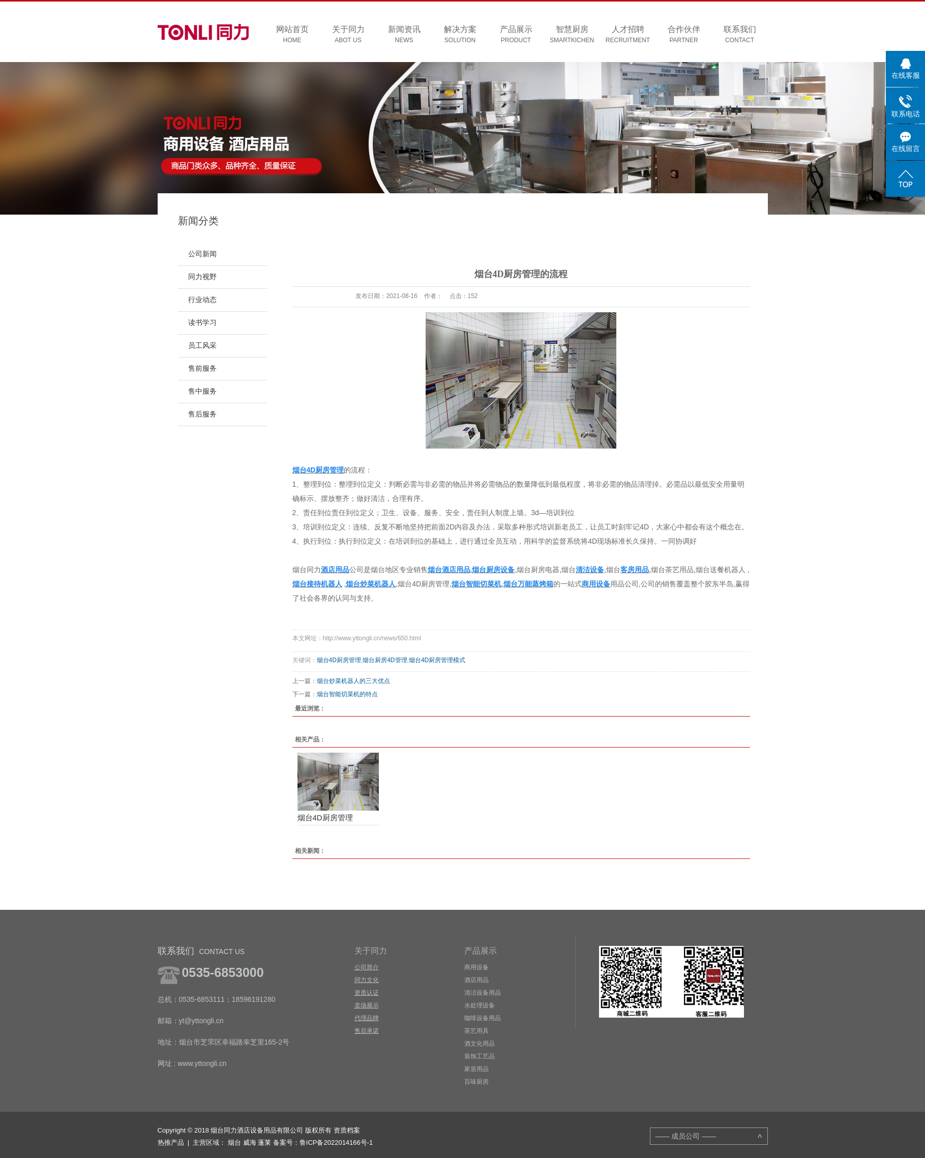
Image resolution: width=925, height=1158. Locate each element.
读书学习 (202, 322)
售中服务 (202, 391)
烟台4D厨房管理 (339, 660)
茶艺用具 (476, 1030)
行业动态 (202, 300)
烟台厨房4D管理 (385, 660)
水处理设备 (479, 1005)
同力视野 (202, 277)
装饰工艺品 (479, 1056)
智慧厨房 (572, 35)
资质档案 (347, 1130)
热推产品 (171, 1142)
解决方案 (460, 35)
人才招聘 (628, 35)
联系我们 (740, 35)
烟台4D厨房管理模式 (437, 660)
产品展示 (516, 35)
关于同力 (348, 35)
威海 (249, 1142)
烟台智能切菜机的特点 (347, 694)
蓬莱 (264, 1142)
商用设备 (476, 967)
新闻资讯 (404, 35)
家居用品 (476, 1069)
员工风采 (202, 345)
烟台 (234, 1142)
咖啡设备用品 (482, 1018)
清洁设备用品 (482, 992)
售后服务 (202, 414)
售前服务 (202, 368)
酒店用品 (476, 980)
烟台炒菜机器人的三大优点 (353, 681)
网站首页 (292, 35)
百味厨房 (476, 1081)
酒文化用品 (479, 1043)
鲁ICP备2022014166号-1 (336, 1142)
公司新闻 (202, 254)
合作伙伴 (684, 35)
